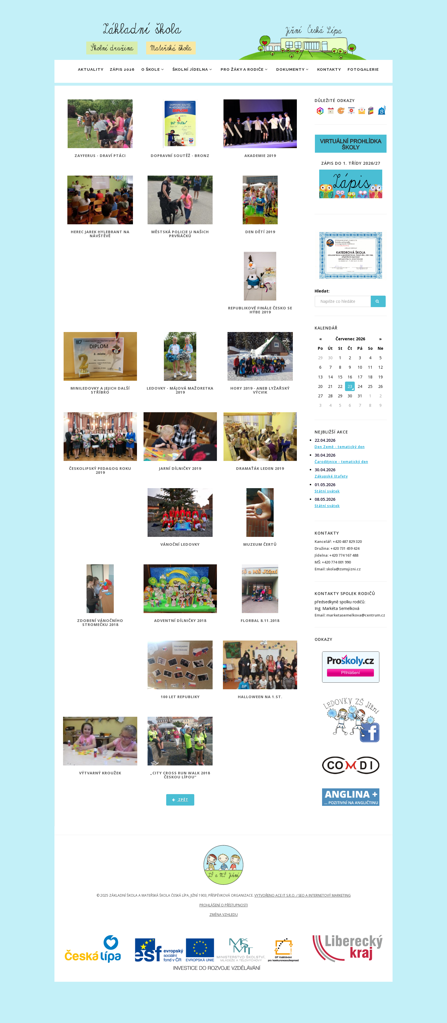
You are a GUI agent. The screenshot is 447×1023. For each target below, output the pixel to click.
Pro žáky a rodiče (249, 71)
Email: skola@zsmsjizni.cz (338, 591)
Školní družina (112, 48)
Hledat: (322, 314)
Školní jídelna (192, 71)
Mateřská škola (170, 48)
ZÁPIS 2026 (114, 71)
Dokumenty (302, 71)
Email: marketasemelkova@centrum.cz (350, 638)
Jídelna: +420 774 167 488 (336, 578)
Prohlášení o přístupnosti (223, 929)
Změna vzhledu (223, 938)
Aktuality (79, 71)
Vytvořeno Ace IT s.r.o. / (276, 919)
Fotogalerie (82, 94)
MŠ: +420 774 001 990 (333, 585)
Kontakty (343, 71)
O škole (149, 71)
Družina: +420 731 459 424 (337, 571)
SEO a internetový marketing (324, 919)
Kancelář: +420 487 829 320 (338, 564)
